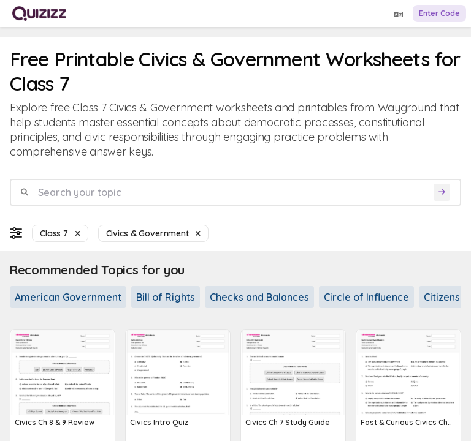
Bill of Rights (165, 297)
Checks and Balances (259, 297)
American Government (68, 297)
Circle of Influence (366, 297)
